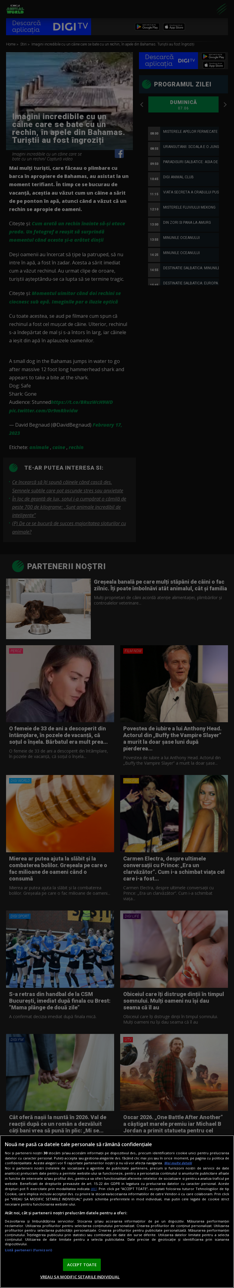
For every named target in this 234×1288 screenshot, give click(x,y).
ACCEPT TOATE (82, 1264)
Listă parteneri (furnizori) (28, 1250)
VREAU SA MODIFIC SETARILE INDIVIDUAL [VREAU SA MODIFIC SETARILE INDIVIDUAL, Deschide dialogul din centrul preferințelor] (80, 1277)
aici (94, 1188)
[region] (117, 1211)
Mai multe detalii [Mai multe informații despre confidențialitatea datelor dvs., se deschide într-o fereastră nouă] (178, 1163)
